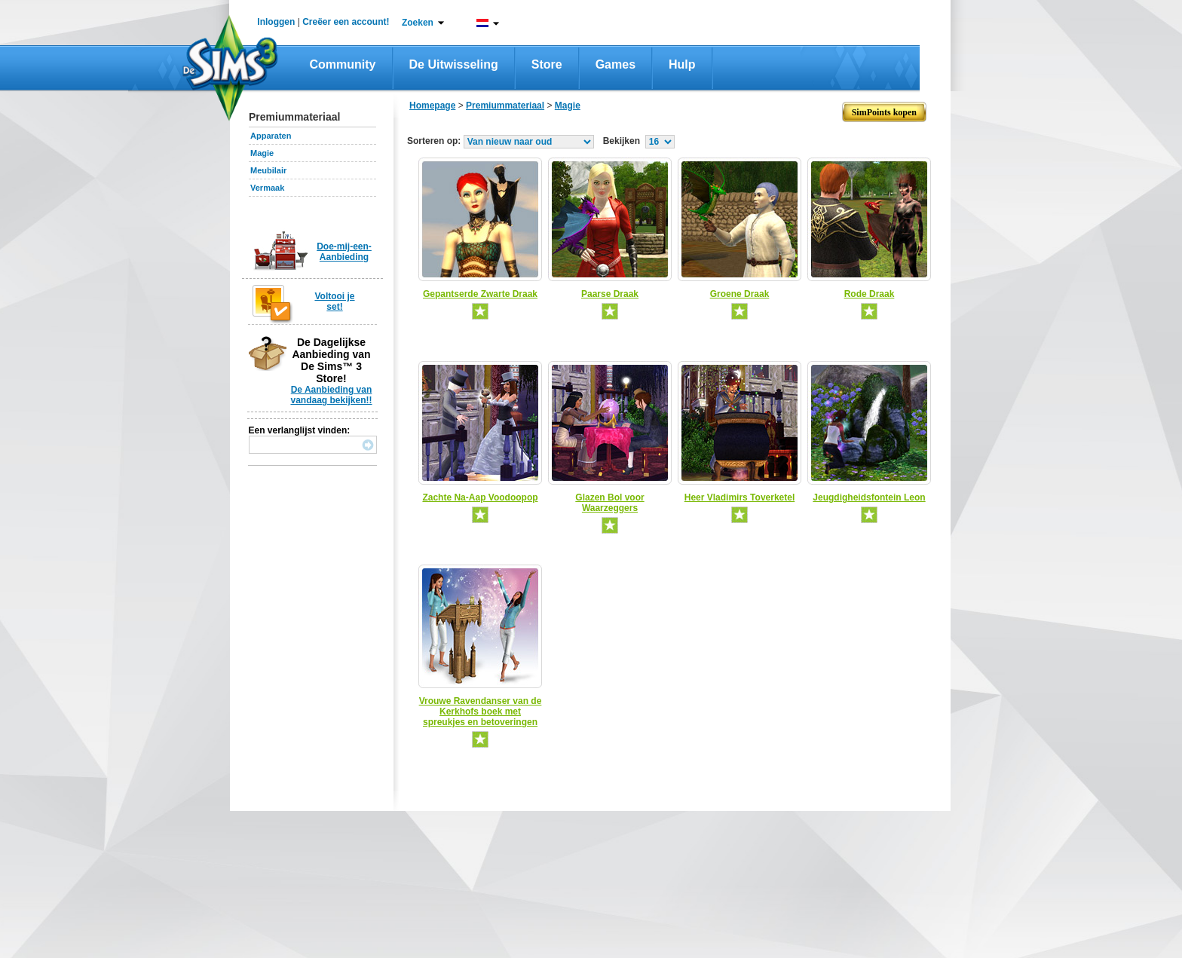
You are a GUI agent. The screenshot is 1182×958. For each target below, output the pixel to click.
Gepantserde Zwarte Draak (480, 294)
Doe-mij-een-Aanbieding (344, 251)
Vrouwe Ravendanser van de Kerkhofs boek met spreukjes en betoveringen (480, 711)
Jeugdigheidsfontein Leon (869, 497)
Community (343, 64)
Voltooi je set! (334, 301)
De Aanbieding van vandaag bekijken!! (331, 395)
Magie (262, 153)
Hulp (682, 64)
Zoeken (417, 22)
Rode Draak (869, 294)
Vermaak (267, 187)
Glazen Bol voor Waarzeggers (609, 502)
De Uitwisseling (453, 64)
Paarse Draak (609, 294)
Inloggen (276, 22)
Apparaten (270, 135)
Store (546, 64)
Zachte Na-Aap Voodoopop (479, 497)
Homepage (432, 105)
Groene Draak (740, 294)
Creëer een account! (345, 22)
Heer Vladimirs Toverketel (739, 497)
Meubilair (268, 170)
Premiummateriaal (505, 105)
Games (615, 64)
